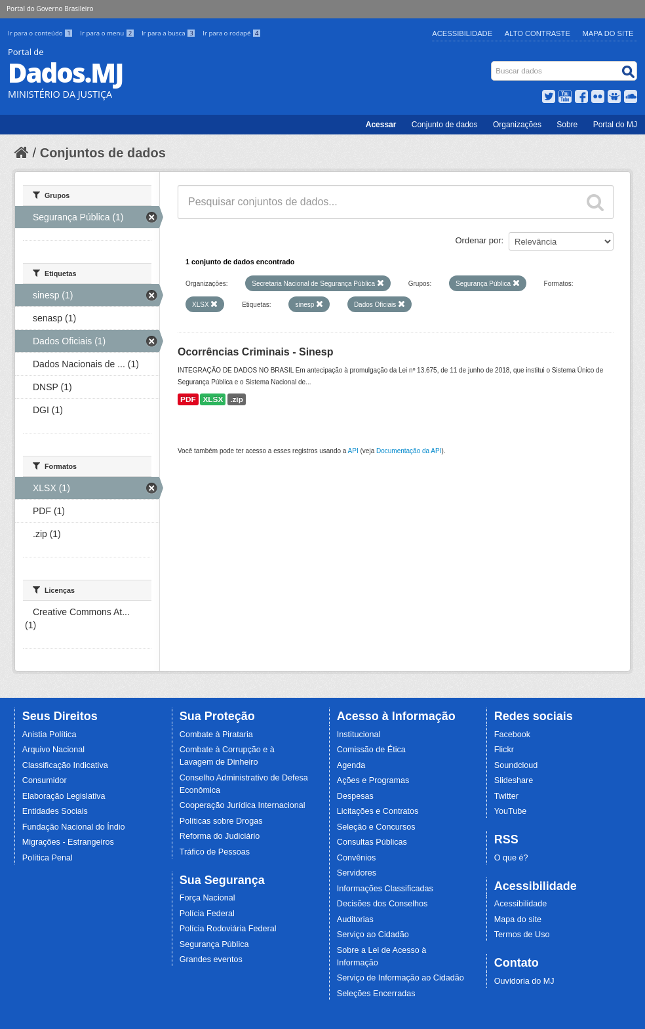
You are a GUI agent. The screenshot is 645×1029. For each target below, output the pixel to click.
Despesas (355, 796)
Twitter (506, 796)
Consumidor (44, 780)
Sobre (567, 124)
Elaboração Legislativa (64, 796)
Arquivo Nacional (53, 749)
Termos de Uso (522, 934)
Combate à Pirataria (216, 734)
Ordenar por (478, 240)
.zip (236, 399)
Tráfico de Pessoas (215, 852)
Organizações (517, 124)
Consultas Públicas (372, 842)
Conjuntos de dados (103, 153)
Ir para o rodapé (232, 33)
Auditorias (355, 919)
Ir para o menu (108, 33)
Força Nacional (207, 897)
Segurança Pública (214, 944)
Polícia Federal (207, 913)
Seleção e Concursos (376, 827)
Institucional (359, 734)
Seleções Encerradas (376, 993)
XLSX (213, 399)
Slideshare (514, 780)
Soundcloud (516, 765)
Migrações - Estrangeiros (68, 842)
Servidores (356, 873)
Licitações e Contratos (378, 811)
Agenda (351, 765)
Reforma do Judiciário (220, 836)
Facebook (512, 734)
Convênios (356, 857)
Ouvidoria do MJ (524, 981)
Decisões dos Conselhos (382, 903)
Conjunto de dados (445, 124)
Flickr (504, 749)
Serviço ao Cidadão (373, 934)
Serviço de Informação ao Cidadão (400, 977)
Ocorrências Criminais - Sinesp (255, 351)
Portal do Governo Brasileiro (50, 8)
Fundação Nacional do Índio (73, 827)
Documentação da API (409, 450)
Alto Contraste (537, 33)
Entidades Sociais (55, 811)
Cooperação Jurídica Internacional (242, 805)
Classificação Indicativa (65, 765)
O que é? (511, 857)
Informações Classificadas (385, 888)
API (353, 450)
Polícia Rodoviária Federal (228, 928)
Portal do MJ (615, 124)
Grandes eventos (211, 959)
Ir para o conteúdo (41, 33)
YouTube (510, 811)
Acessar (381, 124)
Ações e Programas (373, 780)
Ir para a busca (169, 33)
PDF (188, 399)
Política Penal (47, 857)
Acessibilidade (462, 33)
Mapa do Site (608, 33)
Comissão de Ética (371, 749)
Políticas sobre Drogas (221, 821)
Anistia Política (49, 734)
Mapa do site (517, 919)
